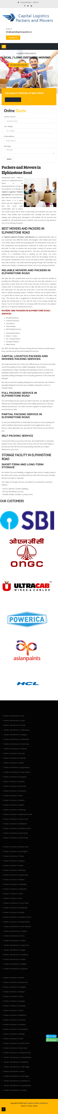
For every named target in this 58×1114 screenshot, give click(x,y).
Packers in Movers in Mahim (13, 805)
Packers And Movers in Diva (13, 936)
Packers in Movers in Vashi (13, 1010)
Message (7, 146)
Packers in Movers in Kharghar (14, 987)
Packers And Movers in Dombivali (15, 954)
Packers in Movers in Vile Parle (14, 786)
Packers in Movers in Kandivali (14, 758)
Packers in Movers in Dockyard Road (17, 1052)
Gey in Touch (13, 100)
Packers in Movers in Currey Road (15, 903)
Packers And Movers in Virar (13, 716)
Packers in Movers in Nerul (13, 996)
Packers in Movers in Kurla (13, 893)
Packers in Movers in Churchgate (15, 851)
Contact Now (37, 65)
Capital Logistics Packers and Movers (35, 1103)
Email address (9, 136)
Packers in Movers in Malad (13, 763)
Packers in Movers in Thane (13, 856)
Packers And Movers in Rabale (14, 964)
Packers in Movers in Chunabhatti (15, 1029)
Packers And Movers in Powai (14, 725)
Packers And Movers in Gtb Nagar (16, 1076)
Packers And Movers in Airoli (13, 1071)
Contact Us (13, 38)
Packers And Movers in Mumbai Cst (16, 1081)
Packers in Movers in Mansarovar (15, 982)
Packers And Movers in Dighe (14, 950)
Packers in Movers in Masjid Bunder (16, 922)
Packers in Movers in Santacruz (14, 791)
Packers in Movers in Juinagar (14, 1001)
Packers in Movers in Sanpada (14, 1006)
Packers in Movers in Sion (12, 898)
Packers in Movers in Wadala (14, 1034)
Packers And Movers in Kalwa (14, 940)
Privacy (29, 1106)
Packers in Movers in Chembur (14, 1024)
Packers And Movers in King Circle (16, 945)
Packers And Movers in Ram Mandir (16, 772)
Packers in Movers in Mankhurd (14, 1015)
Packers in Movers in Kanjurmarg (15, 875)
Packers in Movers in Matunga (14, 809)
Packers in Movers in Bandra (13, 800)
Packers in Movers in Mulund (13, 861)
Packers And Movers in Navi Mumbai (17, 926)
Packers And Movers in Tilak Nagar (16, 1067)
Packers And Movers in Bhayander (16, 739)
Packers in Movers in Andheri (14, 781)
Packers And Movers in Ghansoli (15, 969)
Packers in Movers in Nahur (13, 865)
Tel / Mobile (8, 126)
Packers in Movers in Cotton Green (16, 1043)
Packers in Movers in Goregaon (15, 777)
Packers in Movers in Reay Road (15, 1048)
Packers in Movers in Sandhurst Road (17, 917)
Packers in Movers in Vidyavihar (15, 889)
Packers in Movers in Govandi (14, 1020)
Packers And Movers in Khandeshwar (17, 1057)
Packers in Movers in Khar (13, 795)
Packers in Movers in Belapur (14, 992)
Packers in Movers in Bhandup (14, 870)
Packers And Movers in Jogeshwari (16, 767)
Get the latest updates (18, 65)
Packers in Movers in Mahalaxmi (15, 824)
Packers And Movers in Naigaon (15, 734)
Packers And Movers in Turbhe (15, 1090)
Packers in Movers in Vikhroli (13, 879)
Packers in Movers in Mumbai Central (17, 828)
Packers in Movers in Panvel (13, 977)
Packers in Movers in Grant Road (15, 833)
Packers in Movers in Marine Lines (16, 847)
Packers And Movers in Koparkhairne (17, 1085)
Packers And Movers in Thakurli (15, 931)
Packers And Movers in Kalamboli (15, 1062)
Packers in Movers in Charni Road (15, 838)
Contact (35, 1106)
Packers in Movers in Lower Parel (15, 819)
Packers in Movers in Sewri (13, 1038)
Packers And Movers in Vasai (14, 720)
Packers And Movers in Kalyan (14, 959)
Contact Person (9, 117)
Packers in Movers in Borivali (14, 753)
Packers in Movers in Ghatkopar (15, 884)
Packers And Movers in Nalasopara (16, 730)
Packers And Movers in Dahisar (15, 749)
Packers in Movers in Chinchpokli (15, 908)
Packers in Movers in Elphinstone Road (17, 814)
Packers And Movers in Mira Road (16, 744)
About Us (24, 1106)
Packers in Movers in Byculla (13, 912)
